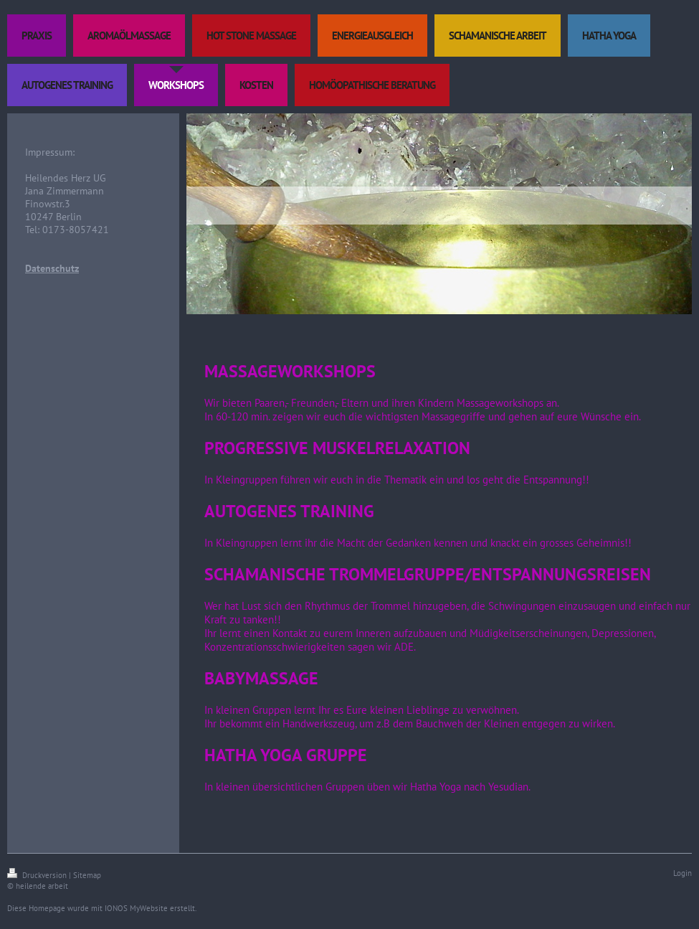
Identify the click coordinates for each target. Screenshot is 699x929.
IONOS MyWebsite (136, 908)
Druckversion (38, 875)
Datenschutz (52, 268)
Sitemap (87, 875)
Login (682, 873)
